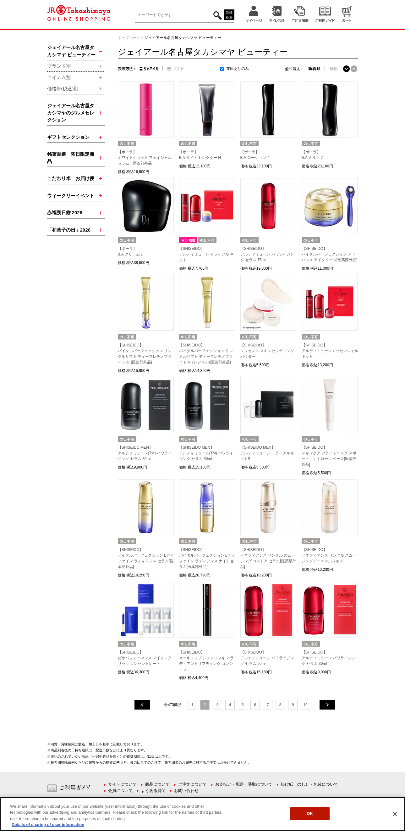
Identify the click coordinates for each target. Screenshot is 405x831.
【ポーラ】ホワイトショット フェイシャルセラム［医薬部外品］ (145, 158)
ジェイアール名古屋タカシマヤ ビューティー (183, 38)
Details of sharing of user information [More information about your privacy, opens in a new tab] (48, 824)
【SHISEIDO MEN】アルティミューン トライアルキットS (267, 453)
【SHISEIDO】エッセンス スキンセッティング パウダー (267, 351)
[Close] (395, 814)
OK (310, 813)
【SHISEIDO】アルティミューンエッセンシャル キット (330, 351)
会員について (120, 790)
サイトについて (122, 784)
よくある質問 (153, 790)
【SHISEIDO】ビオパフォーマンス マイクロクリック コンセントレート (145, 658)
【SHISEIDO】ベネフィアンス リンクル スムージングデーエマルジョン (329, 555)
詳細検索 (229, 15)
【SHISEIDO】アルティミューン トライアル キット (206, 254)
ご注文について (192, 784)
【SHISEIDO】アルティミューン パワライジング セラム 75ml (267, 254)
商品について (157, 784)
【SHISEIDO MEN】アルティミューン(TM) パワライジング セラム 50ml (206, 453)
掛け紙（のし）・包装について (309, 784)
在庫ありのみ (237, 68)
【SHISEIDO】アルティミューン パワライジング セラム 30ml (328, 658)
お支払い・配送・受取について (243, 784)
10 (305, 705)
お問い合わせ (186, 790)
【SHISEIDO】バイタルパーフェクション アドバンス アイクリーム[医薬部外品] (330, 254)
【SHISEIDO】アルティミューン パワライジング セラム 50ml (267, 658)
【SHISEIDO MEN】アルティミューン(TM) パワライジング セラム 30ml (145, 453)
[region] (202, 814)
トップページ (129, 38)
